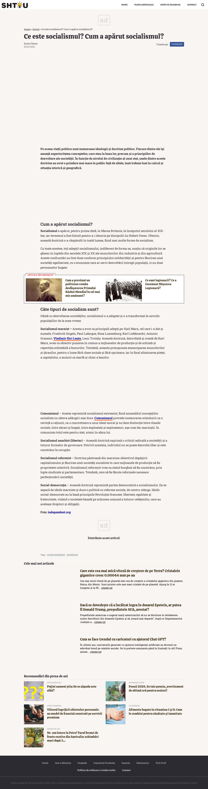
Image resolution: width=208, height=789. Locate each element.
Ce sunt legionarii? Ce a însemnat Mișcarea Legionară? (160, 284)
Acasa (27, 29)
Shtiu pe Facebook (170, 4)
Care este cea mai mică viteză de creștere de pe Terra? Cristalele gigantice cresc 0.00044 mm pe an (130, 573)
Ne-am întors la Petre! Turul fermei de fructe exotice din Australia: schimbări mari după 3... (73, 737)
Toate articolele (144, 4)
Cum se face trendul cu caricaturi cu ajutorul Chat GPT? (123, 639)
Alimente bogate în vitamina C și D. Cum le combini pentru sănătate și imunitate (155, 711)
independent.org (59, 512)
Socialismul (72, 555)
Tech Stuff (161, 763)
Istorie (36, 29)
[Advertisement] (104, 197)
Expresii (126, 763)
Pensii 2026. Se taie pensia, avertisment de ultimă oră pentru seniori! (156, 688)
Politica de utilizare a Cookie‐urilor (96, 770)
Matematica (143, 763)
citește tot (106, 588)
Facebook (177, 44)
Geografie (82, 763)
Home (124, 4)
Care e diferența (63, 763)
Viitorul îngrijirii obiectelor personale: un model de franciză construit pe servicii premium (74, 713)
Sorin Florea (30, 43)
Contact (191, 4)
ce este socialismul (56, 555)
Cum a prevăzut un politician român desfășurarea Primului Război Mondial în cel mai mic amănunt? (82, 288)
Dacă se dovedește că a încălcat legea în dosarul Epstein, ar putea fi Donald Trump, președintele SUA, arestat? (130, 607)
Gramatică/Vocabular (104, 763)
